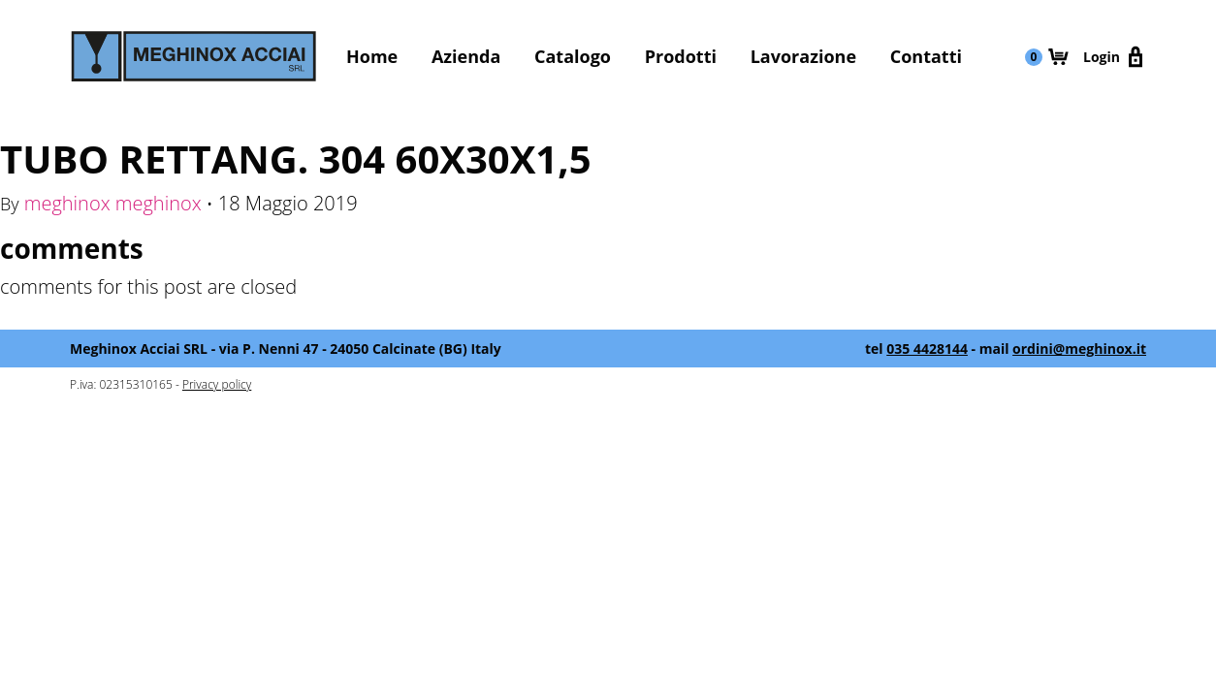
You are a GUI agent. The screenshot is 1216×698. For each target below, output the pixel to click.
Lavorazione (803, 56)
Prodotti (681, 56)
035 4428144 (927, 348)
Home (372, 56)
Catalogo (572, 56)
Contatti (926, 56)
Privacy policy (216, 384)
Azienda (466, 56)
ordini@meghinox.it (1079, 348)
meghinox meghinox (113, 203)
